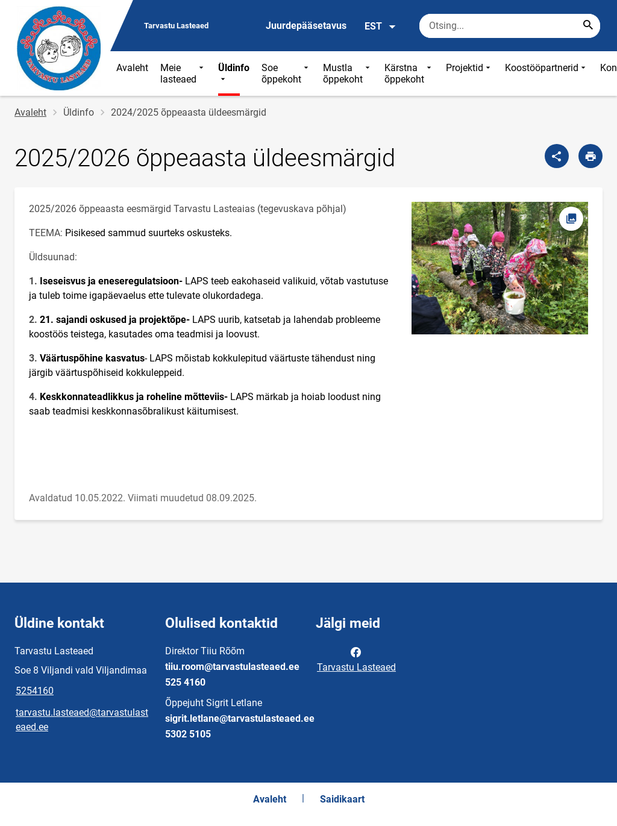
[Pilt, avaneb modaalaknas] (500, 268)
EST (380, 26)
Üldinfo (233, 73)
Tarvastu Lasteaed (356, 658)
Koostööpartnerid (546, 73)
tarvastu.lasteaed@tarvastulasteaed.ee (82, 720)
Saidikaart (342, 799)
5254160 (35, 690)
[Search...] (588, 26)
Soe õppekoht (286, 73)
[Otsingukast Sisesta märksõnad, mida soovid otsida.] (509, 26)
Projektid (469, 73)
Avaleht (132, 68)
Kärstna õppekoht (409, 73)
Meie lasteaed (183, 73)
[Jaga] (557, 156)
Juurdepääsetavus (306, 25)
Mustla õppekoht (347, 73)
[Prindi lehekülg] (590, 156)
